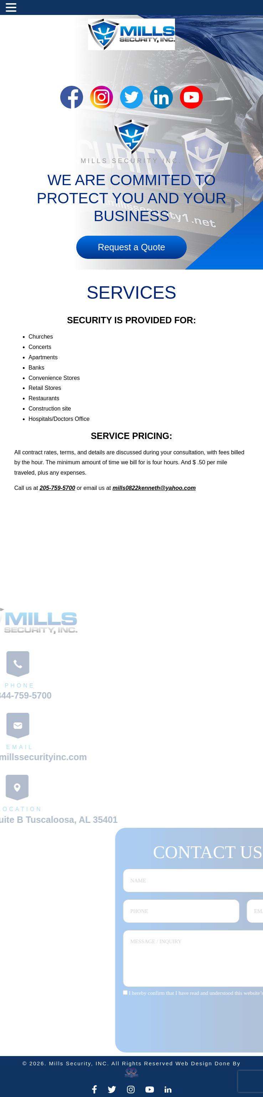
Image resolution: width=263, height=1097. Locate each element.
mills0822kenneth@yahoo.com (154, 488)
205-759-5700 (57, 488)
